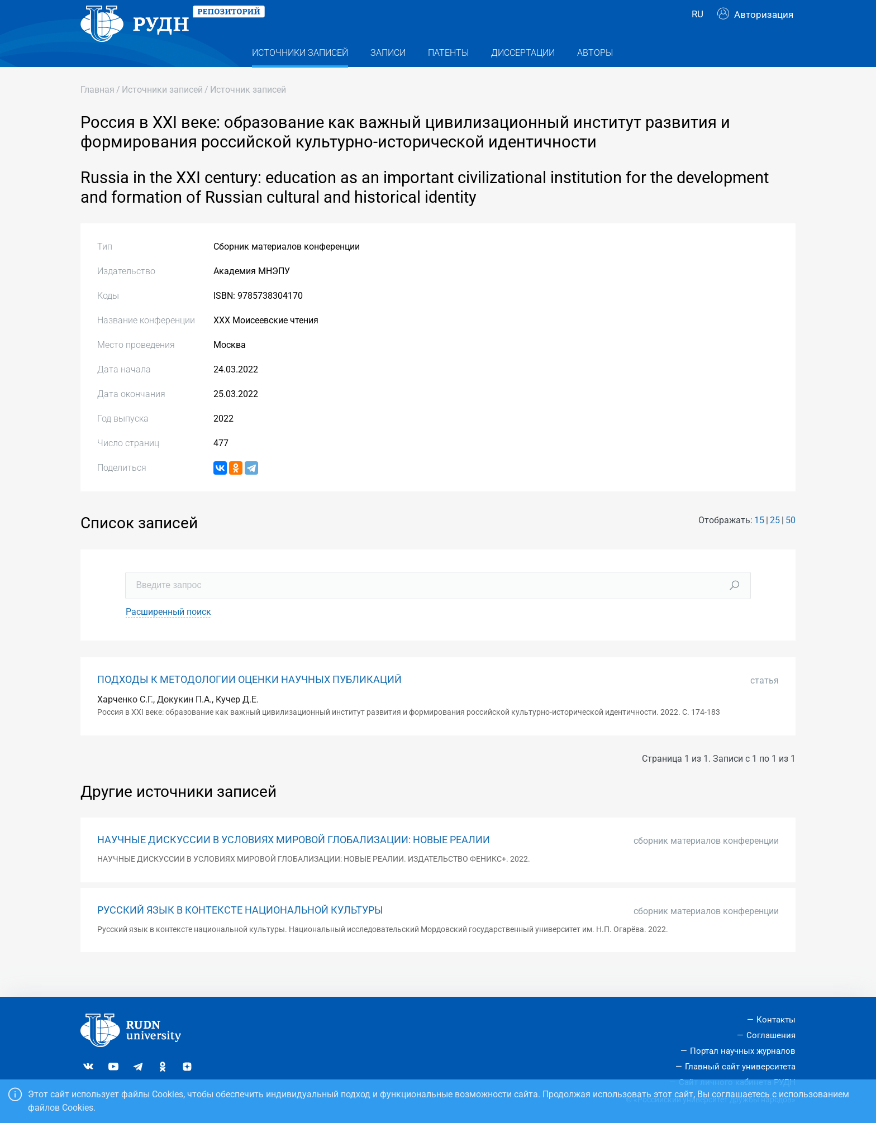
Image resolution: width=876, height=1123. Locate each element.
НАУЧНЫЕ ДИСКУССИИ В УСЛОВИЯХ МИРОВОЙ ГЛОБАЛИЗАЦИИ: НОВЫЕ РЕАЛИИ (293, 862)
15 (759, 542)
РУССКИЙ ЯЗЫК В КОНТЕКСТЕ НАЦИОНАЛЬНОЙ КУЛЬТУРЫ (240, 932)
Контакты (776, 1020)
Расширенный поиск (168, 634)
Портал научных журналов (743, 1051)
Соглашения (771, 1035)
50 (790, 542)
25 (775, 542)
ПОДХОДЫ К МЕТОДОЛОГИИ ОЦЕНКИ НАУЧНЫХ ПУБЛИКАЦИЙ (249, 702)
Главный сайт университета (740, 1067)
